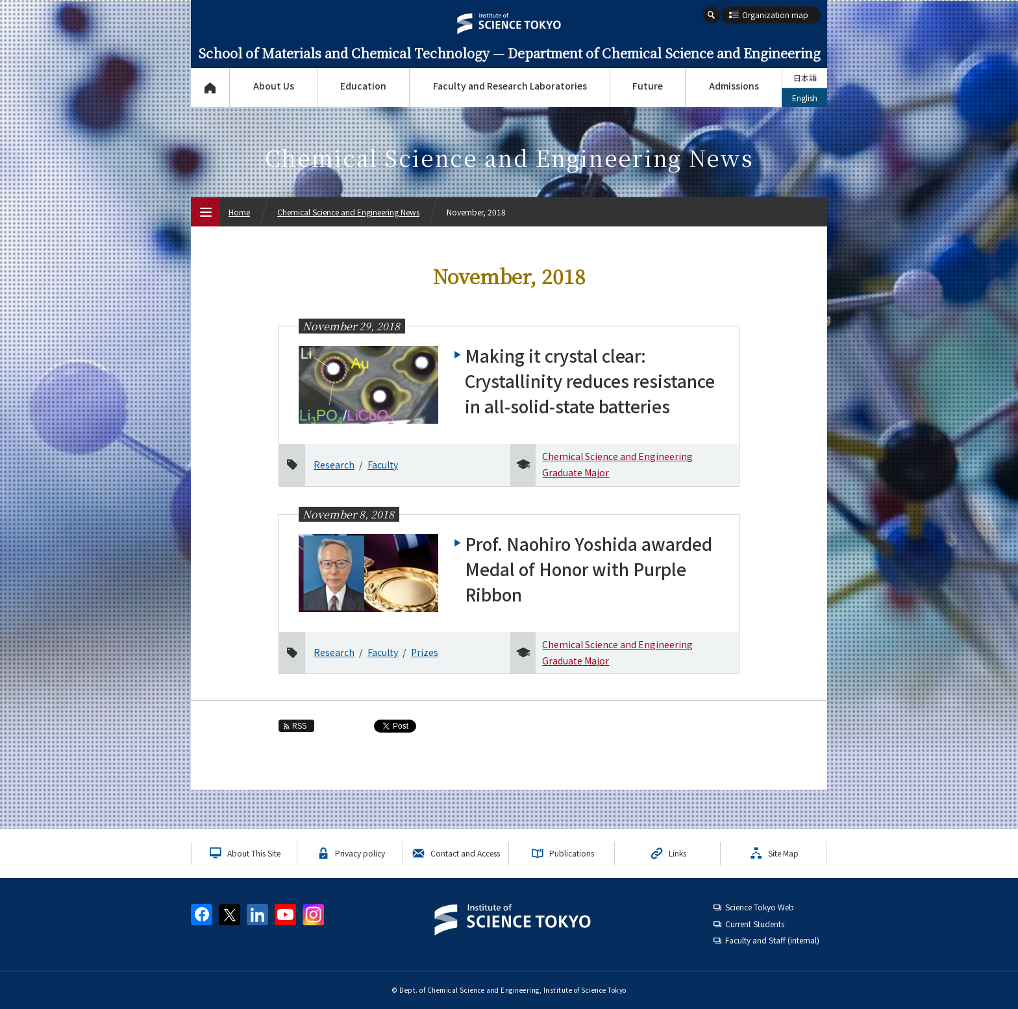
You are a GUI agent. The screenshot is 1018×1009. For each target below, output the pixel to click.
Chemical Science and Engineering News (348, 211)
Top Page (210, 87)
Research (334, 464)
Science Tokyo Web (759, 906)
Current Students (754, 923)
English (804, 97)
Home (239, 211)
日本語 (805, 77)
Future (647, 85)
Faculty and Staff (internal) (772, 939)
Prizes (424, 652)
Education (363, 85)
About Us (273, 85)
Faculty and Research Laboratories (510, 85)
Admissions (734, 85)
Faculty (382, 464)
